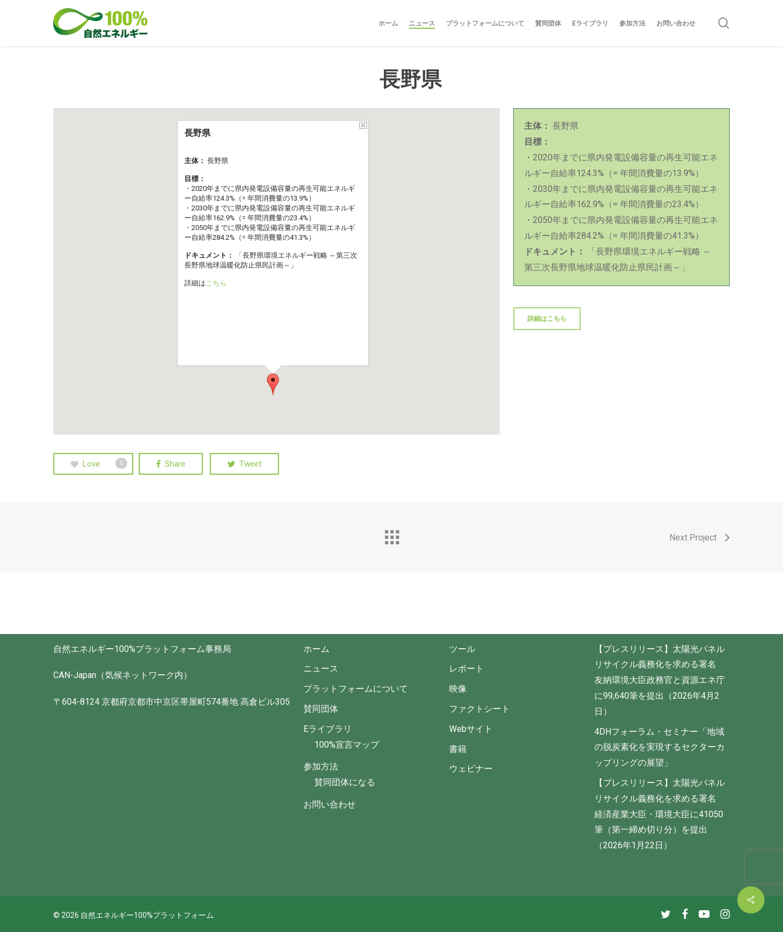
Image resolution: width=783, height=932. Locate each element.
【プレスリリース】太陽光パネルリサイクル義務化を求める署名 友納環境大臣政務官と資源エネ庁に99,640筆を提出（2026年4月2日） (659, 680)
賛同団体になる (344, 782)
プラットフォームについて (355, 689)
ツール (462, 649)
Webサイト (471, 729)
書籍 (458, 749)
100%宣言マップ (346, 745)
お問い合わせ (329, 804)
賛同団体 (320, 709)
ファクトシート (479, 709)
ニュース (320, 668)
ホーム (316, 649)
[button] (273, 384)
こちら (216, 283)
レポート (466, 668)
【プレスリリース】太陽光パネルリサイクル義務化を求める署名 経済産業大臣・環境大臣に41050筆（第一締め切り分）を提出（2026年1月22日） (659, 814)
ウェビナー (471, 768)
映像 (458, 689)
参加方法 (320, 766)
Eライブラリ (327, 729)
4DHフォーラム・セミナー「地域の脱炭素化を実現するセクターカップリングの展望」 (659, 747)
